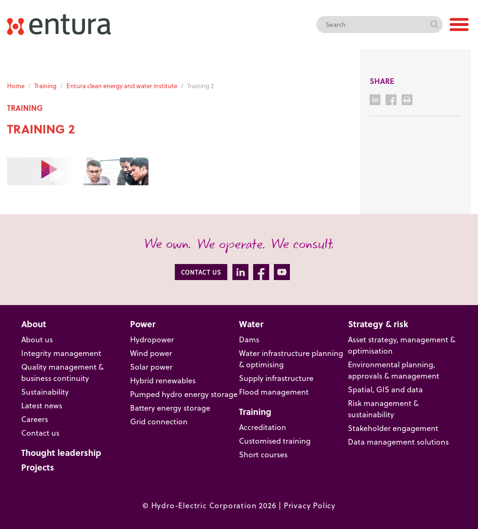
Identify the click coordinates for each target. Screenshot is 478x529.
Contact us (40, 433)
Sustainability (45, 392)
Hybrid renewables (163, 380)
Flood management (274, 392)
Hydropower (152, 339)
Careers (34, 419)
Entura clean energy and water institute (121, 86)
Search (434, 24)
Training (45, 86)
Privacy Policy (310, 505)
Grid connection (159, 421)
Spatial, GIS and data (385, 389)
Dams (249, 339)
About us (37, 339)
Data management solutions (398, 442)
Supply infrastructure (276, 378)
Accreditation (262, 427)
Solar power (151, 367)
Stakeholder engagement (393, 428)
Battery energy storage (170, 408)
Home (16, 86)
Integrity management (61, 353)
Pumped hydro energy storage (184, 394)
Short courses (263, 454)
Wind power (151, 353)
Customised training (275, 441)
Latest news (41, 405)
